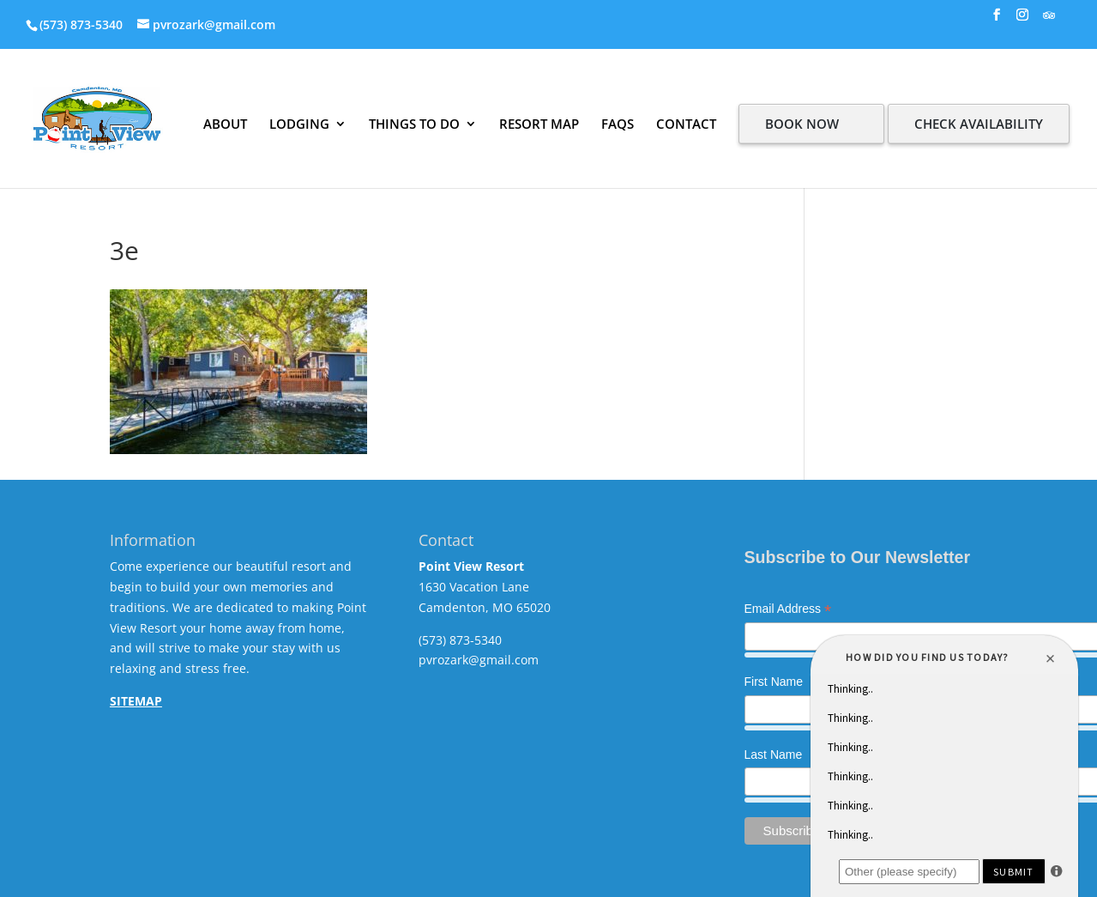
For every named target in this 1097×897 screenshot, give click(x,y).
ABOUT (225, 123)
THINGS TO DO (414, 123)
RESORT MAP (539, 123)
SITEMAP (136, 701)
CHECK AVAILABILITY (978, 123)
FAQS (617, 123)
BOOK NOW (802, 123)
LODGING (299, 123)
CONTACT (686, 123)
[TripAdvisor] (1049, 20)
